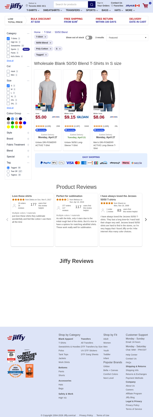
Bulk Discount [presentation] (41, 20)
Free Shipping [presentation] (73, 20)
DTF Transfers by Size (92, 346)
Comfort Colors (110, 374)
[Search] (91, 4)
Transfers (74, 10)
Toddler (107, 354)
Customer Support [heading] (137, 334)
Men (105, 346)
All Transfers (87, 343)
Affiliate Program (134, 393)
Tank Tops (63, 354)
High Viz (63, 398)
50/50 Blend (43, 43)
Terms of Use (103, 415)
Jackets (62, 358)
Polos (61, 350)
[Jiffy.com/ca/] (28, 337)
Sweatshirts (52, 10)
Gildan (106, 366)
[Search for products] (71, 4)
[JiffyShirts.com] (14, 6)
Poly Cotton (43, 48)
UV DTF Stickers (89, 350)
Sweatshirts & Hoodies (69, 346)
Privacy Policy (132, 405)
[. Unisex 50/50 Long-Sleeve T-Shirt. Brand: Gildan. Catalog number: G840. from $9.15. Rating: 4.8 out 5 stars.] (76, 110)
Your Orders (103, 5)
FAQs (128, 362)
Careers (130, 389)
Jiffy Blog (130, 397)
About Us (130, 386)
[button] (33, 10)
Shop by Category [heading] (69, 334)
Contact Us (116, 3)
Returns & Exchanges (136, 374)
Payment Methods (134, 378)
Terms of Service (134, 409)
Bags (61, 388)
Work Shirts (64, 362)
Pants (61, 371)
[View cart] (145, 5)
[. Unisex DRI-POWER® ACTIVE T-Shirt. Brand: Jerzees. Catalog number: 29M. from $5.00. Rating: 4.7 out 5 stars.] (47, 110)
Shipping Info (132, 370)
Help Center (131, 355)
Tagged (41, 54)
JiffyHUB (130, 5)
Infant (106, 358)
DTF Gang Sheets (89, 354)
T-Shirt (41, 37)
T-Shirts (33, 10)
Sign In (100, 3)
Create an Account (103, 21)
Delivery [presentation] (137, 20)
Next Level (108, 378)
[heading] (90, 104)
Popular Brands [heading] (112, 362)
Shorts (62, 375)
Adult (105, 339)
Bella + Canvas (110, 370)
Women (107, 343)
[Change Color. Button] (40, 106)
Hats (119, 10)
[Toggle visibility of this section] (28, 33)
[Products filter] (127, 37)
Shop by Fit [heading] (110, 334)
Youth (106, 350)
